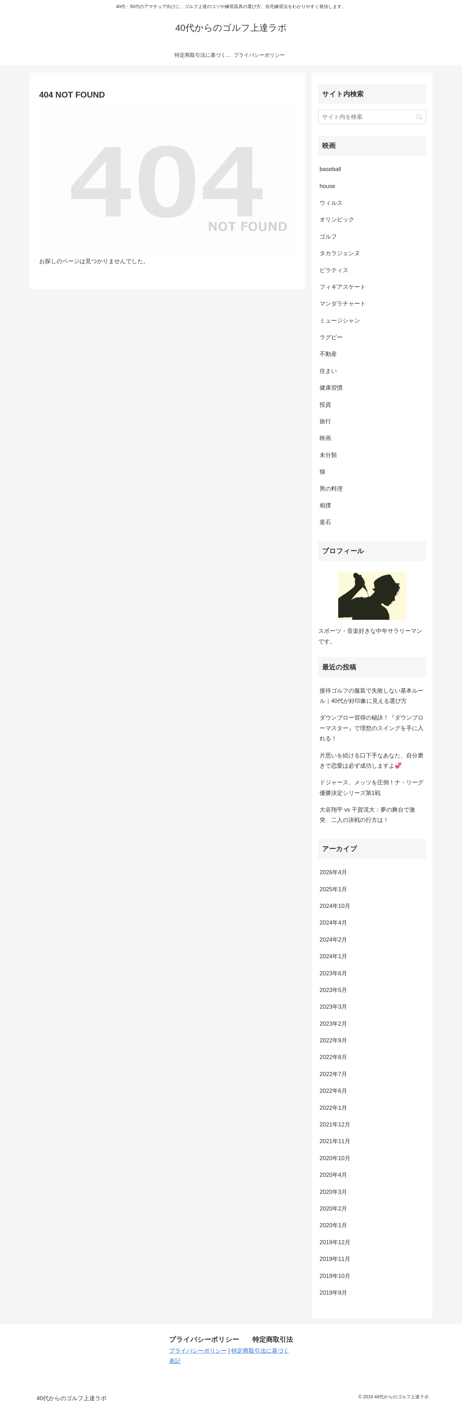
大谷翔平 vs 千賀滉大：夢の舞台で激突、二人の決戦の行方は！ (367, 815)
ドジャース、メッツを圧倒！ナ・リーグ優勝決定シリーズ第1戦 (372, 787)
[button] (419, 117)
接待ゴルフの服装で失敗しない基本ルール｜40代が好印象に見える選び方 (372, 695)
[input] (372, 117)
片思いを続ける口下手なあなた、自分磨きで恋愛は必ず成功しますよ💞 (372, 760)
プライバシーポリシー (198, 1351)
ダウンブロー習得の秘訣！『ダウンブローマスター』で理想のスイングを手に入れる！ (372, 728)
